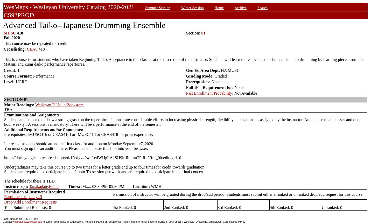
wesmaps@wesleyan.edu (27, 221)
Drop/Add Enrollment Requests (30, 202)
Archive (241, 8)
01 (203, 33)
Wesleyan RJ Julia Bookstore (59, 105)
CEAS (32, 49)
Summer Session (157, 8)
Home (219, 8)
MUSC (10, 33)
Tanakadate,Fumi (44, 186)
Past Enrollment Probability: (209, 93)
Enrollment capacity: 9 (23, 196)
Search (262, 8)
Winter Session (192, 8)
